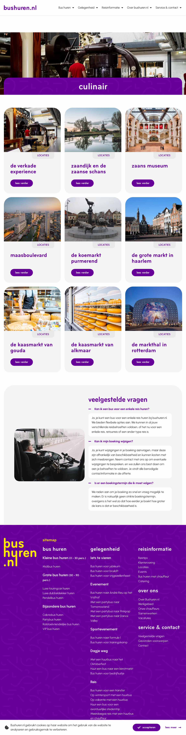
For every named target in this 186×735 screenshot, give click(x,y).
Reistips (143, 542)
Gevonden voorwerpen (153, 625)
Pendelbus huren (53, 582)
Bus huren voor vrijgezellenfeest (110, 560)
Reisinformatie (112, 8)
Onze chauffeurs (148, 593)
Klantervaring (146, 547)
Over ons (148, 574)
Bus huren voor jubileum (105, 550)
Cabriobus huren (53, 599)
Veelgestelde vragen (151, 620)
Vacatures (144, 602)
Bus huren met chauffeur (153, 560)
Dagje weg (99, 635)
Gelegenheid (88, 8)
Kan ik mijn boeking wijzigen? (113, 425)
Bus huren (66, 8)
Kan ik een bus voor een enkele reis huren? (121, 393)
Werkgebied (145, 588)
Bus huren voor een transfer (107, 674)
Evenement (99, 568)
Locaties (43, 138)
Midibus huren (51, 551)
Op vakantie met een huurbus (109, 684)
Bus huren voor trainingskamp (109, 626)
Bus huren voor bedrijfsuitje (107, 657)
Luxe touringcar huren (56, 573)
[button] (118, 394)
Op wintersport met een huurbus (111, 679)
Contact (143, 630)
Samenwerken (147, 597)
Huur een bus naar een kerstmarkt (111, 653)
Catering (143, 565)
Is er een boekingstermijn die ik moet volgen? (123, 467)
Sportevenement (103, 613)
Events (142, 556)
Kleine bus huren (64, 542)
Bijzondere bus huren (59, 590)
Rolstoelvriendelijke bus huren (61, 608)
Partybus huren (52, 604)
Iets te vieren (100, 542)
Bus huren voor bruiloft (104, 555)
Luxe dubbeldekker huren (59, 577)
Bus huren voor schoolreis (106, 707)
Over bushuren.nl (139, 8)
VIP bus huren (51, 613)
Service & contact (168, 8)
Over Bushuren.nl (148, 583)
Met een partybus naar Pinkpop (110, 595)
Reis (93, 666)
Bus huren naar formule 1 (105, 622)
